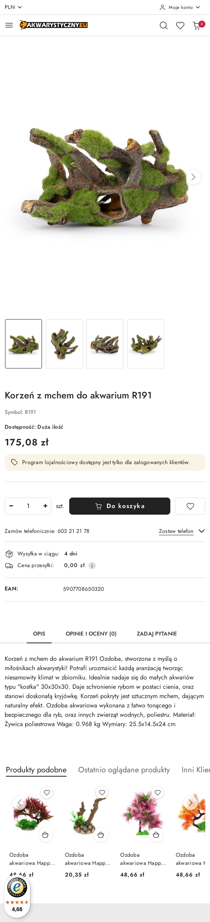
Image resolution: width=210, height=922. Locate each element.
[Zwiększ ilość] (45, 506)
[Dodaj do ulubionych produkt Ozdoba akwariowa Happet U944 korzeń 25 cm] (46, 792)
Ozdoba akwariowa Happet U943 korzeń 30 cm (142, 858)
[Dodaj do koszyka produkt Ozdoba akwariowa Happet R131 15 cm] (101, 835)
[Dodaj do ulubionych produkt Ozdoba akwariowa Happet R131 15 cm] (102, 792)
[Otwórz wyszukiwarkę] (163, 25)
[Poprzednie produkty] (19, 803)
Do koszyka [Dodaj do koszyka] (120, 505)
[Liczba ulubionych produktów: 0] (180, 25)
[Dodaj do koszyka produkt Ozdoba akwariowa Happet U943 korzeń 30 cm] (156, 835)
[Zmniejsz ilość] (11, 506)
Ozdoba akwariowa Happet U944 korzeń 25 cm (31, 858)
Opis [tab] (39, 633)
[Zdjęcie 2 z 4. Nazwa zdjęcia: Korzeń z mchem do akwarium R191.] (64, 343)
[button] (193, 177)
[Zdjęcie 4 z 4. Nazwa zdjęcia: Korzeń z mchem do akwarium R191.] (145, 343)
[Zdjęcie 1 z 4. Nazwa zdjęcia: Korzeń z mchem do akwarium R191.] (23, 343)
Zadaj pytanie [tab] (157, 633)
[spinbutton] (28, 506)
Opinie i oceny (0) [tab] (91, 633)
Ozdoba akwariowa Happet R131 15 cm (87, 858)
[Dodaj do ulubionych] (190, 506)
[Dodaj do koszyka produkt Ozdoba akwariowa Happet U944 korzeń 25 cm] (45, 835)
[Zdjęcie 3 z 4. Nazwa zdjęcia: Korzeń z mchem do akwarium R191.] (105, 343)
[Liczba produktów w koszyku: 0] (196, 25)
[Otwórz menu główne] (9, 25)
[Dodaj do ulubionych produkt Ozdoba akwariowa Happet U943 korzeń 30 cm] (157, 792)
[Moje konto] (180, 7)
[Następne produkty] (191, 803)
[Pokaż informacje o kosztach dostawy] (92, 565)
